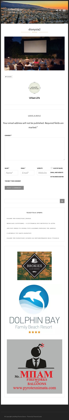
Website (40, 168)
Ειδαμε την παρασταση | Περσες (19, 218)
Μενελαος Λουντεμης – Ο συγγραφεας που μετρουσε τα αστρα (31, 223)
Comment (8, 135)
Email (23, 168)
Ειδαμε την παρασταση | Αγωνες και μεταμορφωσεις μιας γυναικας (33, 238)
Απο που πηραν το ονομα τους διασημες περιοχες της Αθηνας (31, 228)
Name (7, 168)
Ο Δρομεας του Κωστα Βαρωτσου (19, 233)
